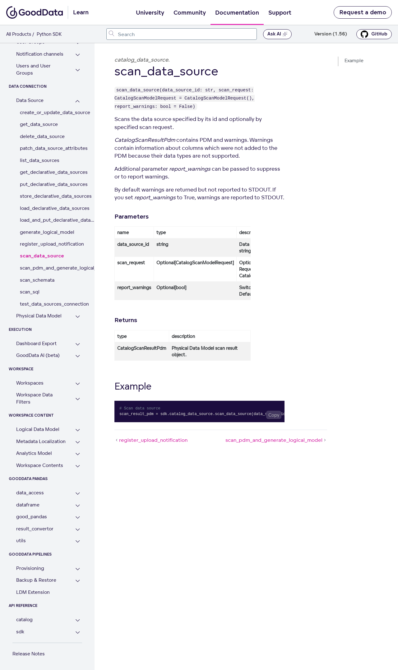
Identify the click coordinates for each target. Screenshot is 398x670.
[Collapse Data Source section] (77, 101)
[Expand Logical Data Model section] (77, 430)
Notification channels (39, 54)
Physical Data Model (39, 316)
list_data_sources (39, 160)
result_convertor (34, 529)
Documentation (237, 13)
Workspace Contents (39, 465)
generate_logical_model (47, 232)
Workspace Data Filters (34, 398)
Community (190, 13)
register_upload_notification (51, 244)
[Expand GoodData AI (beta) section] (77, 356)
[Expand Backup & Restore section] (77, 580)
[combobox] (181, 34)
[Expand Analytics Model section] (77, 454)
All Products (18, 34)
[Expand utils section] (77, 541)
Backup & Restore (36, 580)
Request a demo (362, 12)
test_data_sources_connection (51, 304)
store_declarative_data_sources (51, 196)
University (150, 13)
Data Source (30, 100)
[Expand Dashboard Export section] (77, 344)
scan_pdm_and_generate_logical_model (51, 268)
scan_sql (29, 292)
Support (279, 13)
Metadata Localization (41, 441)
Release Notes (28, 654)
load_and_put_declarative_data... (51, 220)
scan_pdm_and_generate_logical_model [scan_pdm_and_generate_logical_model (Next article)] (276, 440)
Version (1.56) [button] (330, 34)
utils (21, 540)
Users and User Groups (33, 69)
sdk (20, 632)
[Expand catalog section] (77, 620)
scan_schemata (37, 280)
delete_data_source (42, 136)
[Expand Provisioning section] (77, 569)
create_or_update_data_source (51, 112)
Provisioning (30, 568)
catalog (24, 619)
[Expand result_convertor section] (77, 529)
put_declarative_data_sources (51, 184)
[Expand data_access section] (77, 493)
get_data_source (39, 124)
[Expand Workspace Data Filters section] (77, 399)
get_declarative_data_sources (51, 172)
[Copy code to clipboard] (273, 415)
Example (354, 60)
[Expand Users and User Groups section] (77, 70)
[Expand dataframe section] (77, 505)
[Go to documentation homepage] (34, 12)
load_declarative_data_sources (51, 208)
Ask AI (277, 34)
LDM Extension (33, 592)
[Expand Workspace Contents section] (77, 466)
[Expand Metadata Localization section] (77, 442)
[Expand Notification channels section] (77, 54)
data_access (30, 493)
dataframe (27, 505)
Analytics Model (34, 453)
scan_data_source (42, 256)
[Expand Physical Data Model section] (77, 316)
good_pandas (31, 517)
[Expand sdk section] (77, 632)
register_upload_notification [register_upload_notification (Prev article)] (150, 440)
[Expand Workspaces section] (77, 383)
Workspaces (30, 383)
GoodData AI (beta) (38, 355)
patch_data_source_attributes (51, 148)
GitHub (374, 34)
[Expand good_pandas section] (77, 517)
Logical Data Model (37, 429)
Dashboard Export (36, 343)
